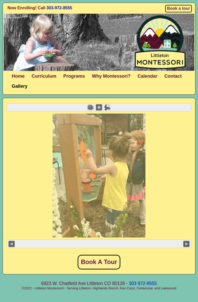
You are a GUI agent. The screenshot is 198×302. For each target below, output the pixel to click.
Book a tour (178, 8)
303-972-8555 (59, 8)
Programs (74, 76)
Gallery (20, 86)
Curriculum (44, 76)
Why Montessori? (111, 76)
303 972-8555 (143, 283)
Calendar (148, 76)
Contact (173, 76)
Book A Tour (99, 261)
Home (18, 76)
